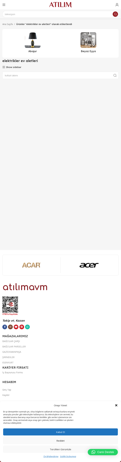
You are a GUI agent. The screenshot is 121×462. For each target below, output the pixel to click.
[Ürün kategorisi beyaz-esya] (88, 43)
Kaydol (5, 395)
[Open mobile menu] (4, 5)
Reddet (60, 440)
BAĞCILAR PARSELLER (14, 346)
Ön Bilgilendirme (50, 456)
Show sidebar (13, 67)
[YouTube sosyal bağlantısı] (16, 327)
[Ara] (60, 14)
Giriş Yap (6, 389)
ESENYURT (8, 362)
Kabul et (60, 432)
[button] (116, 405)
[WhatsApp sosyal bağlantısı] (27, 327)
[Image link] (25, 286)
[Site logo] (60, 4)
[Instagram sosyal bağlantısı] (10, 327)
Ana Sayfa (7, 24)
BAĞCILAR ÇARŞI (11, 341)
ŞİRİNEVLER (8, 357)
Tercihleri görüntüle (60, 449)
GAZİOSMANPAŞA (11, 351)
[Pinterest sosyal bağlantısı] (21, 327)
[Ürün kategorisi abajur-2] (33, 43)
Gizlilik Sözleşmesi (68, 456)
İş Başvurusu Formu (12, 372)
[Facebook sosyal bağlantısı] (4, 327)
